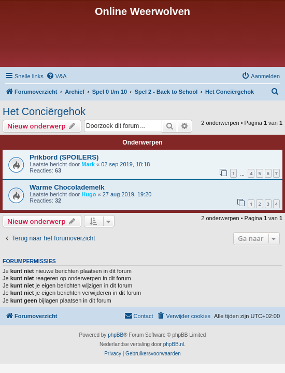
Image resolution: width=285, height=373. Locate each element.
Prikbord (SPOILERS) (64, 157)
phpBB (115, 335)
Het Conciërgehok (44, 111)
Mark (88, 164)
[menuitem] (56, 76)
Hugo (88, 194)
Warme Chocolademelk (67, 187)
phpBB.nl (173, 344)
